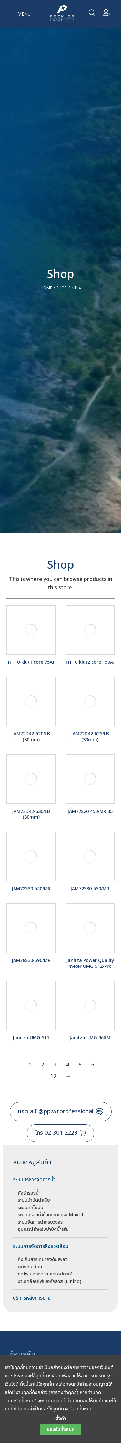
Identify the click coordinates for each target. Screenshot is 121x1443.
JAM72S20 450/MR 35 (90, 811)
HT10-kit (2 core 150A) (90, 662)
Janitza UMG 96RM (89, 1037)
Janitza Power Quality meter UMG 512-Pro (90, 963)
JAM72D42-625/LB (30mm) (90, 736)
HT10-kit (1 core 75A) (31, 662)
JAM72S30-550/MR (89, 888)
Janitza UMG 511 (31, 1037)
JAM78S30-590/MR (31, 960)
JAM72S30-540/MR (31, 888)
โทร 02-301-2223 (60, 1133)
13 (53, 1075)
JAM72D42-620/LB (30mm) (31, 736)
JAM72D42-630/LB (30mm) (31, 814)
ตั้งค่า (60, 1418)
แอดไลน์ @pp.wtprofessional (61, 1111)
